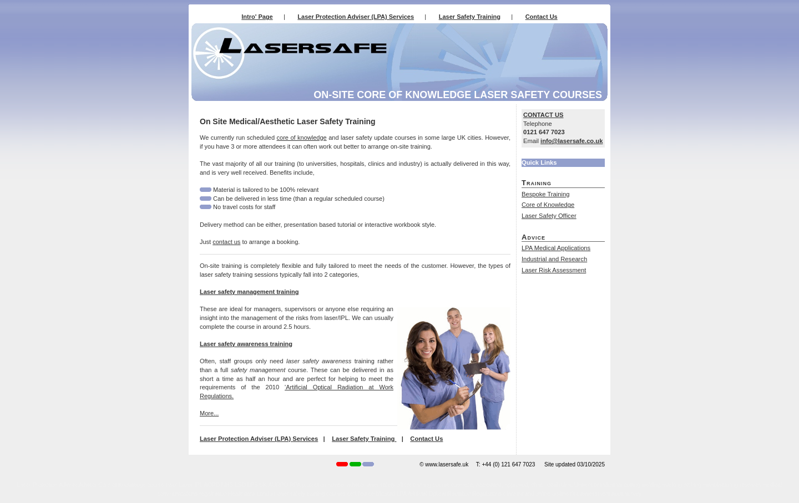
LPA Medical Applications (556, 248)
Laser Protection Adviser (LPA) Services (355, 16)
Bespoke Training (545, 194)
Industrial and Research (554, 259)
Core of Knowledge (548, 204)
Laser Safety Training (469, 16)
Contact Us (541, 16)
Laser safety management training (249, 291)
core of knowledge (302, 137)
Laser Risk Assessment (554, 270)
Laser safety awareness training (246, 344)
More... (209, 413)
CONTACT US (543, 114)
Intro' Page (256, 16)
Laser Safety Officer (549, 215)
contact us (226, 241)
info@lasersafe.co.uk (571, 141)
